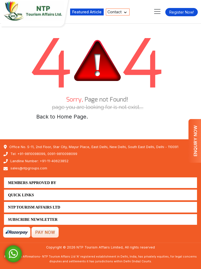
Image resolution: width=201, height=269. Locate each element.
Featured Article (87, 12)
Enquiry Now (195, 140)
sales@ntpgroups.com (28, 168)
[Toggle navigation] (157, 11)
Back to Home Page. (62, 116)
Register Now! (181, 12)
